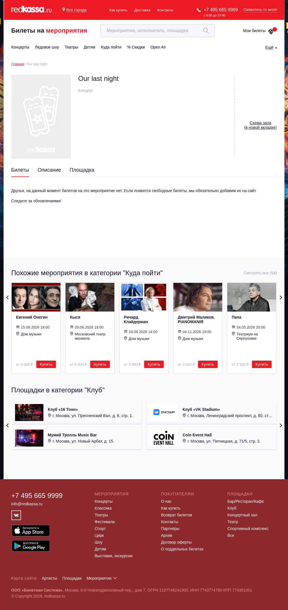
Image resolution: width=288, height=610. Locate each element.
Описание (49, 170)
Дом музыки (29, 334)
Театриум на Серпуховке (245, 336)
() (260, 125)
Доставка (142, 10)
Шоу (98, 542)
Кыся (75, 317)
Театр (233, 521)
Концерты (104, 501)
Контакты (165, 10)
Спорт (100, 528)
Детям (100, 549)
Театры (101, 515)
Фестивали (105, 521)
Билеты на (49, 30)
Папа (236, 317)
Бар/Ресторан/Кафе (246, 501)
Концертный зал (242, 515)
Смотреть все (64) (260, 273)
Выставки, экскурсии (114, 556)
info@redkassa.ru (27, 504)
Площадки (72, 578)
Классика (103, 508)
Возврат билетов (176, 515)
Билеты (20, 170)
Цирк (99, 535)
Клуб (232, 508)
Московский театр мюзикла (88, 336)
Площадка (82, 170)
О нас (166, 501)
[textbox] (157, 30)
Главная (17, 64)
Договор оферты (176, 542)
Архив (166, 535)
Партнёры (170, 528)
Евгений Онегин (32, 317)
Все (231, 535)
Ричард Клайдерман (136, 319)
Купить (46, 364)
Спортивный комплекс (248, 528)
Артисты (49, 578)
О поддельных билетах (182, 549)
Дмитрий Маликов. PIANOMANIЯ (196, 319)
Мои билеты (258, 30)
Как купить (118, 10)
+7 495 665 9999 (221, 9)
